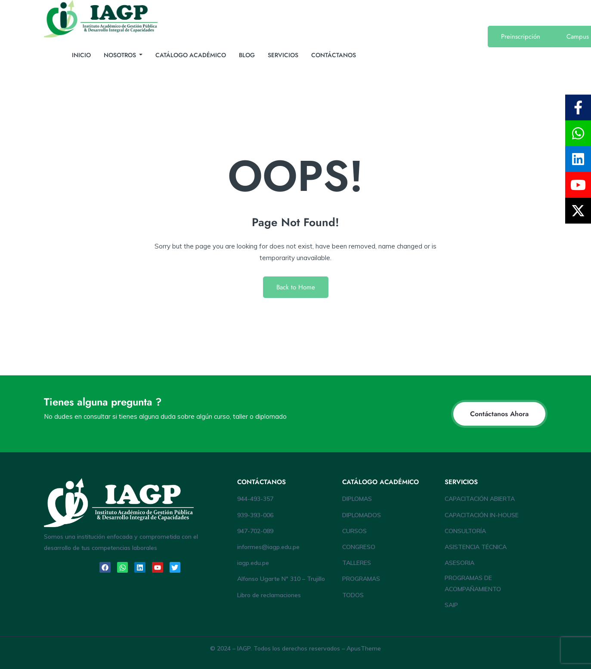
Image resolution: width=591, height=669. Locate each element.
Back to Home (295, 287)
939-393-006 (255, 515)
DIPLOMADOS (361, 515)
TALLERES (356, 563)
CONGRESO (358, 547)
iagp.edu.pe (253, 563)
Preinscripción (520, 36)
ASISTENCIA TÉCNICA (476, 547)
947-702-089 (255, 531)
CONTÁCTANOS (333, 55)
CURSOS (354, 531)
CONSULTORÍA (465, 531)
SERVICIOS (283, 55)
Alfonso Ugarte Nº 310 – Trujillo (281, 579)
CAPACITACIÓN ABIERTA (480, 499)
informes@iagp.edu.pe (268, 547)
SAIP (451, 605)
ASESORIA (459, 563)
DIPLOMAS (357, 499)
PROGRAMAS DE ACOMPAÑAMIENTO (473, 583)
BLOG (247, 55)
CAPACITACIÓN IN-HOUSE (482, 515)
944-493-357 (255, 499)
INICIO (81, 55)
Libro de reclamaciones (269, 595)
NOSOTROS (121, 55)
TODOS (353, 595)
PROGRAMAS (361, 579)
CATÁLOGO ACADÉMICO (190, 55)
